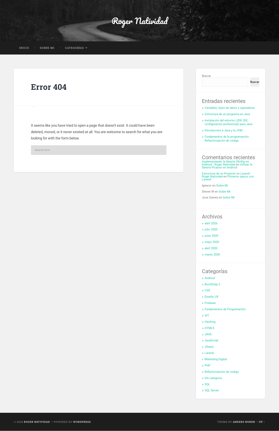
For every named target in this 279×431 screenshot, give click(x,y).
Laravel (209, 353)
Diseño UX (211, 297)
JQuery (209, 347)
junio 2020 (211, 236)
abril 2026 (211, 223)
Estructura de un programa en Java (227, 114)
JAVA (208, 334)
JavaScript (211, 340)
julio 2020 (211, 229)
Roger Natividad (139, 21)
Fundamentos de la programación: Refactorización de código (227, 139)
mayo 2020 (212, 242)
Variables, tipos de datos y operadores (230, 108)
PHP (207, 365)
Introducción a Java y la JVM (223, 130)
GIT (207, 315)
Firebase (210, 303)
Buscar (206, 76)
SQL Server (212, 390)
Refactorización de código (222, 372)
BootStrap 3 (212, 284)
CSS (207, 290)
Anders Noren (244, 421)
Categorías (74, 48)
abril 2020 (211, 248)
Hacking (210, 322)
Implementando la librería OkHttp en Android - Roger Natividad (225, 163)
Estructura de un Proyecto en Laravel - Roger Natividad (226, 175)
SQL (207, 384)
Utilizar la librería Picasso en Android (227, 166)
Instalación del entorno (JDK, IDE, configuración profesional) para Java (228, 122)
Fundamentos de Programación (225, 309)
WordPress (82, 421)
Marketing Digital (216, 359)
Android (210, 278)
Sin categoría (213, 378)
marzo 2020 (212, 254)
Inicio (24, 48)
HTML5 (209, 328)
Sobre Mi (47, 48)
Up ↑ (262, 421)
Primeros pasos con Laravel (228, 178)
